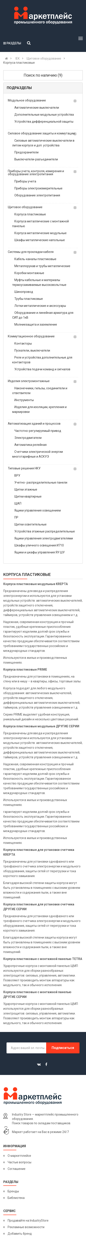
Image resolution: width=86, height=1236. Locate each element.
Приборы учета (25, 181)
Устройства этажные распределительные (44, 531)
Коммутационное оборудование (31, 336)
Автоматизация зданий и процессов (34, 423)
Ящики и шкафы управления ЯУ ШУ (39, 552)
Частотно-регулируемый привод (37, 431)
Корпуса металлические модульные (40, 233)
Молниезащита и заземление (35, 324)
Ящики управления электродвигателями (43, 538)
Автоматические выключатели (36, 107)
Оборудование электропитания (37, 195)
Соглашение (16, 1169)
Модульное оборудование (27, 100)
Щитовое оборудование (25, 207)
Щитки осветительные (30, 524)
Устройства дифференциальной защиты (43, 121)
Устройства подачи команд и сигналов (42, 369)
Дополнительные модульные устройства (44, 114)
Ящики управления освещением (37, 510)
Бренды (13, 1191)
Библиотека (16, 1198)
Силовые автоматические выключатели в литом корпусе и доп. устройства (43, 143)
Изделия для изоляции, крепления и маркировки (39, 409)
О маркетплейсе (19, 1155)
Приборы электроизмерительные (38, 188)
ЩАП (17, 503)
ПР (16, 517)
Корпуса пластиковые (30, 214)
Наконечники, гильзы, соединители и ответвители (39, 390)
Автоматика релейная (30, 444)
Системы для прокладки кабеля (31, 252)
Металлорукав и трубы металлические (42, 266)
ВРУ (17, 475)
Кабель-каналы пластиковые (35, 259)
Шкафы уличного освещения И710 (39, 545)
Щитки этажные (25, 489)
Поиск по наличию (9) (43, 75)
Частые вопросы (19, 1162)
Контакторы (23, 343)
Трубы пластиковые (28, 298)
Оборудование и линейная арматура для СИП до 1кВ (42, 315)
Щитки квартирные (28, 496)
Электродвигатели (28, 437)
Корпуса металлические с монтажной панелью (40, 224)
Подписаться (63, 1048)
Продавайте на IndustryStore (28, 1220)
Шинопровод (23, 292)
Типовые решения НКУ (24, 468)
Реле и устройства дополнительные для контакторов (42, 360)
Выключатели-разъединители (36, 159)
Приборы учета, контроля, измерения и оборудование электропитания (36, 172)
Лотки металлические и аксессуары (40, 305)
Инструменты (24, 400)
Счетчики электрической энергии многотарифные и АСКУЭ (37, 454)
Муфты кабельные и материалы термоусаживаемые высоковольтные (39, 282)
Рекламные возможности (26, 1227)
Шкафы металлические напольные (39, 240)
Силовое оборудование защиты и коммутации (41, 133)
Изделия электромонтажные (29, 381)
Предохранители (26, 152)
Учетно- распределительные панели (40, 482)
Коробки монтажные (29, 273)
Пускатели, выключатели (32, 350)
